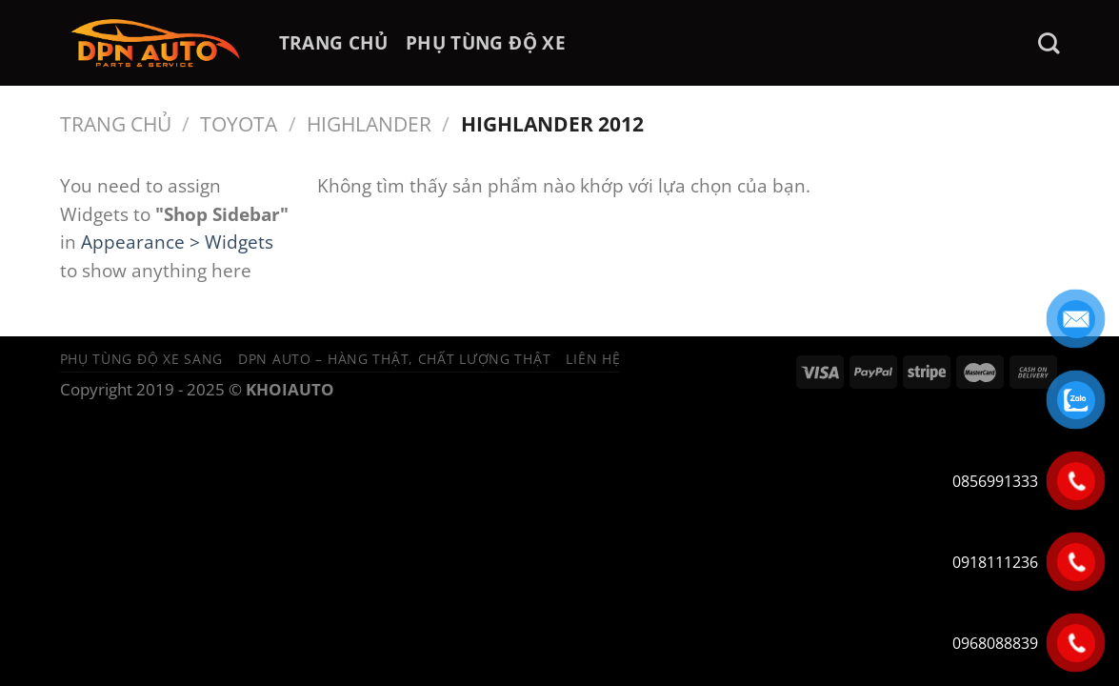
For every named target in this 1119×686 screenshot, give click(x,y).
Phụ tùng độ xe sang (142, 359)
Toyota (238, 123)
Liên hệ (593, 359)
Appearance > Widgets (177, 241)
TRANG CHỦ (334, 42)
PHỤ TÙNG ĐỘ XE (486, 42)
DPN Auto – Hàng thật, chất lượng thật (394, 359)
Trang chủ (115, 123)
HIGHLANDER (369, 123)
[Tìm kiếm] (1048, 43)
